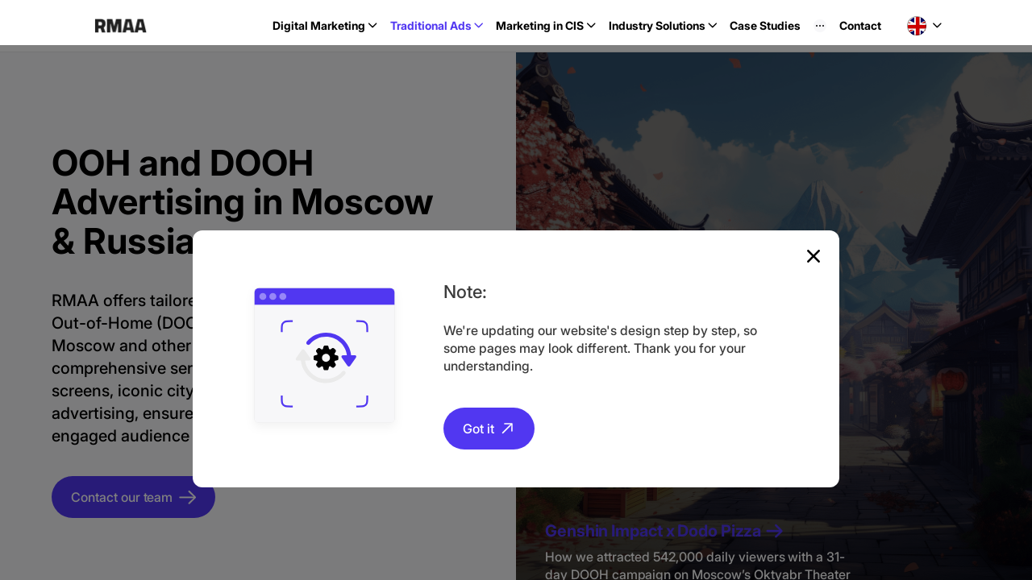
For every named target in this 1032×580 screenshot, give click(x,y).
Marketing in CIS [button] (540, 25)
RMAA (120, 25)
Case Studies (765, 25)
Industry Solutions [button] (657, 25)
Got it (478, 428)
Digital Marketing (319, 25)
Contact (860, 25)
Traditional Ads (431, 25)
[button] (924, 25)
